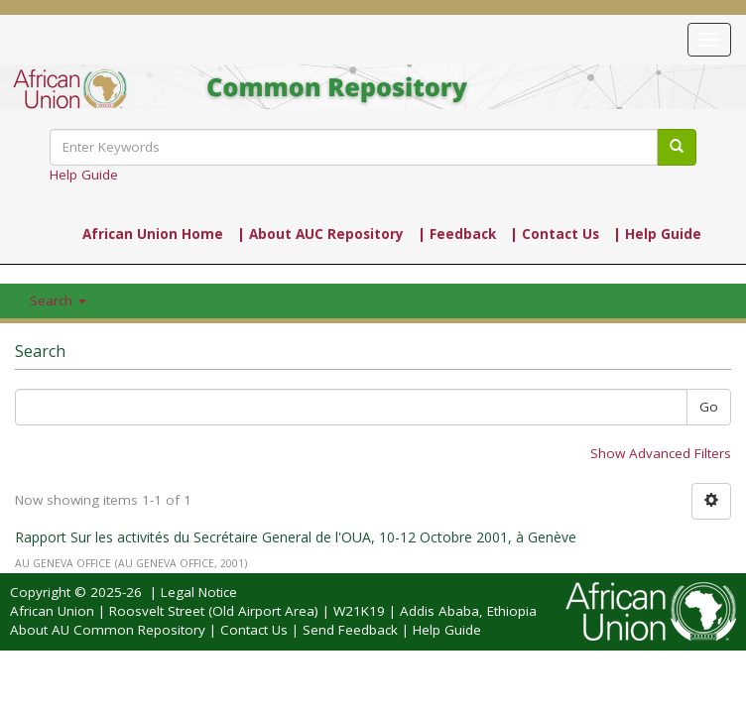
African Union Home (152, 234)
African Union (52, 611)
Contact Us (254, 630)
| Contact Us (554, 234)
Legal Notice (199, 592)
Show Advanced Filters (660, 453)
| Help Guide (657, 234)
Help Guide (84, 174)
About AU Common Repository (107, 630)
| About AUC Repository (320, 234)
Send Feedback (350, 630)
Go (708, 407)
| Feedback (457, 234)
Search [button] (58, 300)
